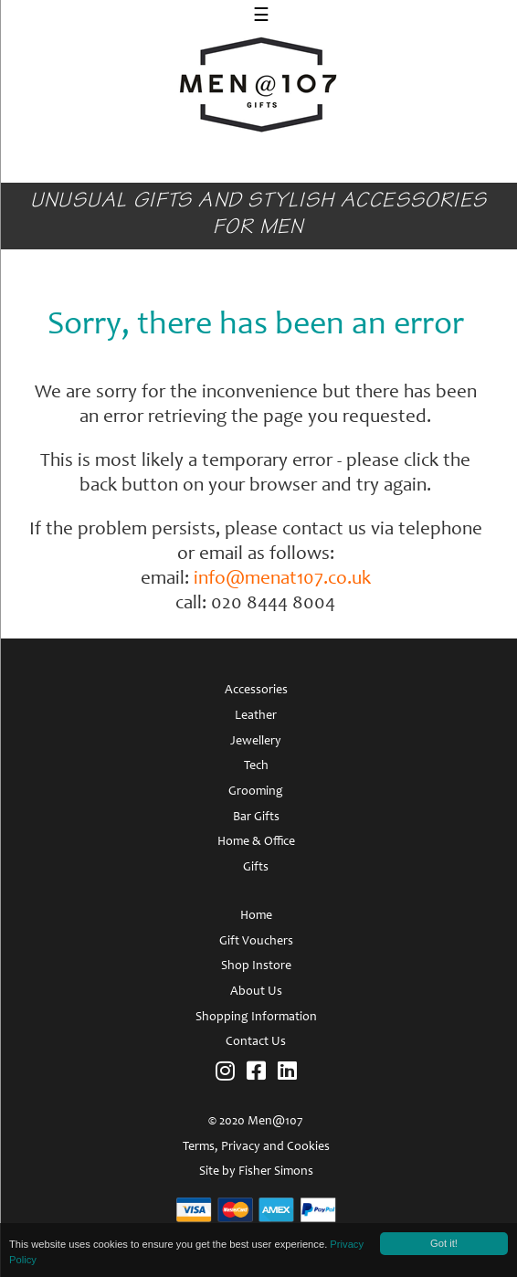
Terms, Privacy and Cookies (256, 1147)
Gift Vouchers (256, 941)
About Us (256, 992)
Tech (256, 766)
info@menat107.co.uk (282, 579)
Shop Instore (256, 966)
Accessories (256, 690)
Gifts (256, 867)
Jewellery (255, 741)
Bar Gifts (256, 817)
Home (256, 916)
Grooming (255, 792)
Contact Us (256, 1042)
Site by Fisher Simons (256, 1172)
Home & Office (256, 842)
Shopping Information (256, 1017)
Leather (256, 716)
